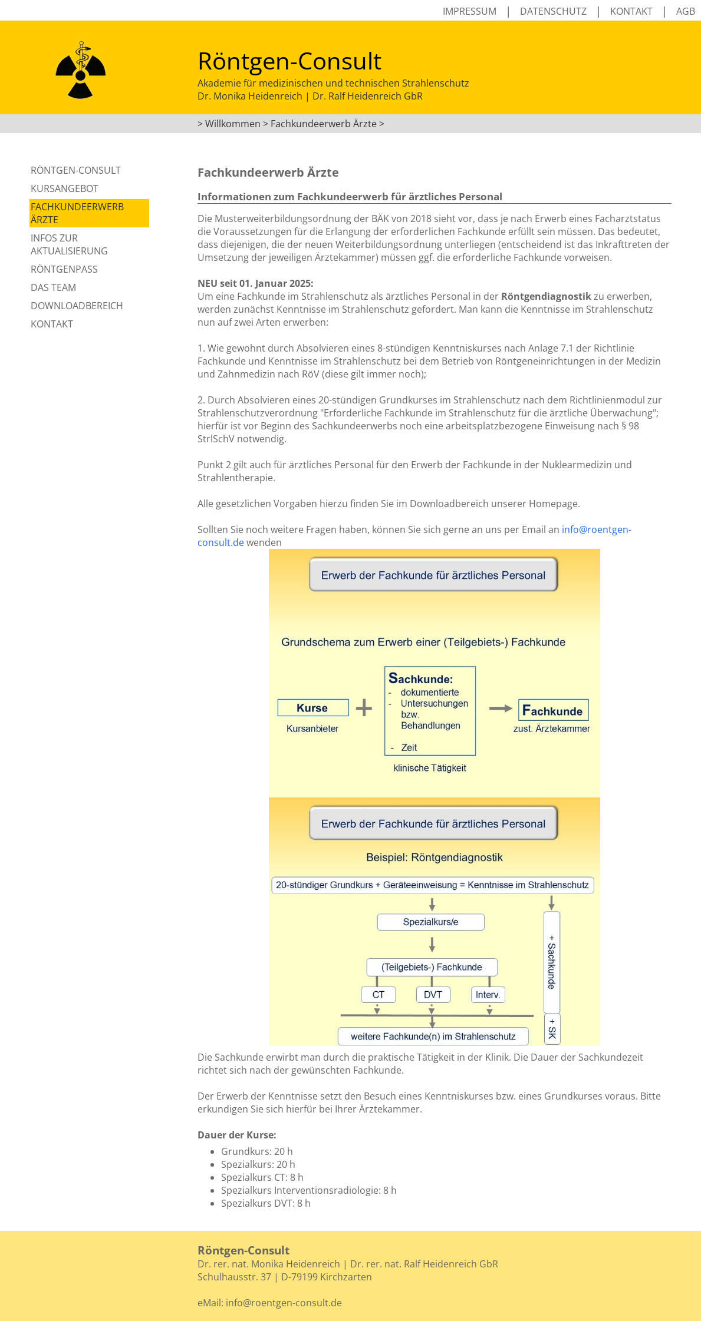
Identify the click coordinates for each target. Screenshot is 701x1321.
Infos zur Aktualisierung (69, 244)
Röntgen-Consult (76, 170)
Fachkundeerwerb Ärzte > (327, 123)
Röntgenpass (64, 269)
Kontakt (631, 11)
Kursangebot (64, 188)
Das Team (53, 287)
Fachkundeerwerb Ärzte (77, 213)
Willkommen (233, 123)
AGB (685, 11)
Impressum (469, 11)
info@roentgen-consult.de (284, 1302)
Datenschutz (553, 11)
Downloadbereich (77, 305)
